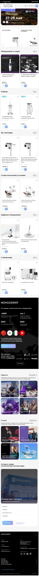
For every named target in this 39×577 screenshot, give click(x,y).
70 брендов (10, 358)
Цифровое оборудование (11, 215)
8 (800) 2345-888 (4, 541)
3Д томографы (7, 133)
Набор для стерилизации (8, 282)
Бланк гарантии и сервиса (7, 569)
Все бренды (20, 363)
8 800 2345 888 (35, 1)
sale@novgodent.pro (5, 551)
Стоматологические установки (13, 175)
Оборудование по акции (10, 51)
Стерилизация (6, 257)
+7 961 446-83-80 (5, 546)
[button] (4, 22)
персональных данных (19, 523)
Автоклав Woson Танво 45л (27, 282)
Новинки (4, 92)
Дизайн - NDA (35, 573)
